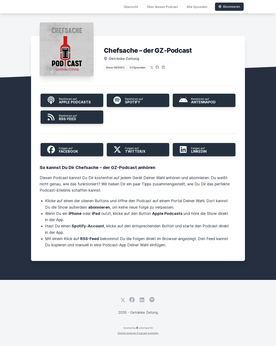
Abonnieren (229, 6)
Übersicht (131, 7)
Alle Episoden (197, 7)
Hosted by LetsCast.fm (138, 327)
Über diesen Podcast (162, 7)
